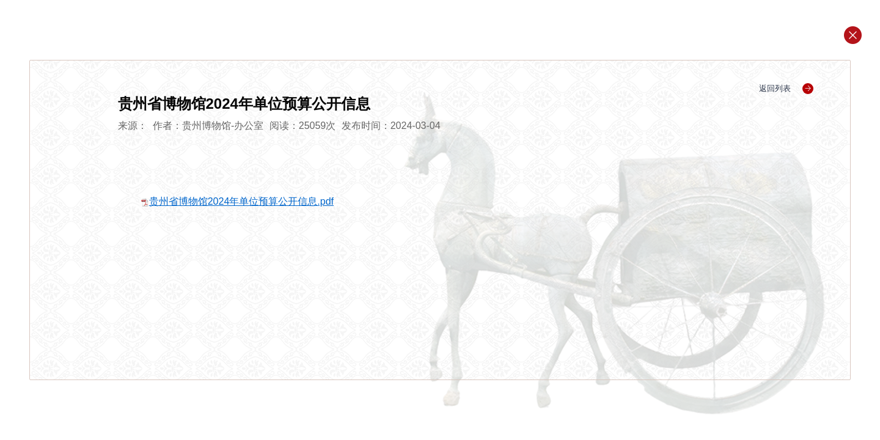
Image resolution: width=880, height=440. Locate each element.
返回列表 (786, 88)
